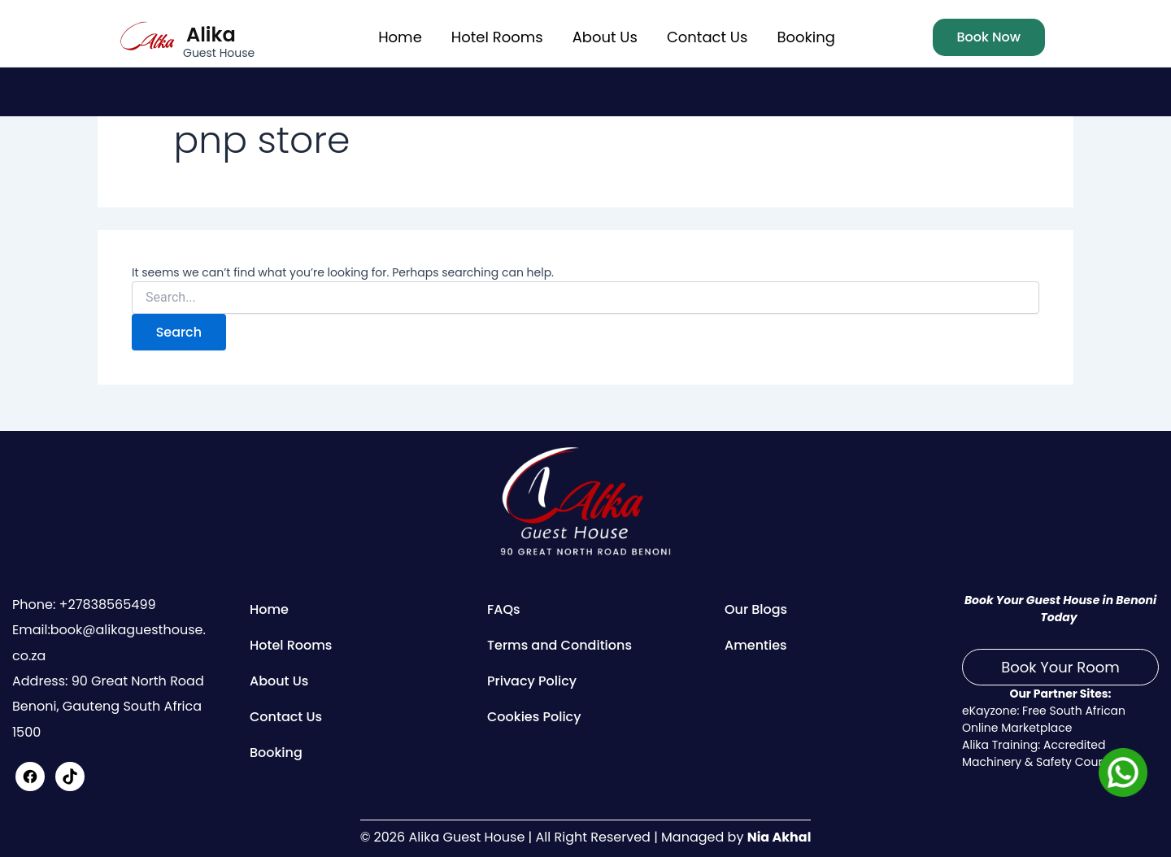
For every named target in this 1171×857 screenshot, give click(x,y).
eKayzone (989, 711)
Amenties (756, 645)
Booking (805, 37)
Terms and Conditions (559, 645)
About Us (605, 37)
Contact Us (707, 37)
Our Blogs (756, 609)
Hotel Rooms (497, 37)
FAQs (503, 609)
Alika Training (1000, 745)
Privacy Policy (532, 681)
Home (400, 37)
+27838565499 (105, 604)
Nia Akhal (779, 837)
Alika (211, 34)
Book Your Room (1060, 667)
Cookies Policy (534, 716)
